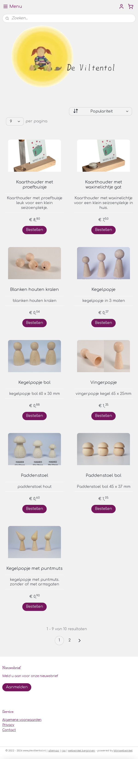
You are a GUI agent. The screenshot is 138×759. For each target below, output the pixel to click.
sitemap (53, 750)
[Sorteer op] (100, 111)
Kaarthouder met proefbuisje (34, 184)
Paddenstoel (34, 475)
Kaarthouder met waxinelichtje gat (103, 184)
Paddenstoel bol (103, 475)
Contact (9, 730)
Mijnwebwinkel (123, 750)
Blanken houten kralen (34, 289)
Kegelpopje (103, 289)
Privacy (8, 725)
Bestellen (34, 230)
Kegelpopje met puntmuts (34, 568)
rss (64, 750)
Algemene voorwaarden (21, 720)
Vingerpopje (103, 382)
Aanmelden (17, 687)
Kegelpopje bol (34, 382)
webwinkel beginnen (81, 750)
